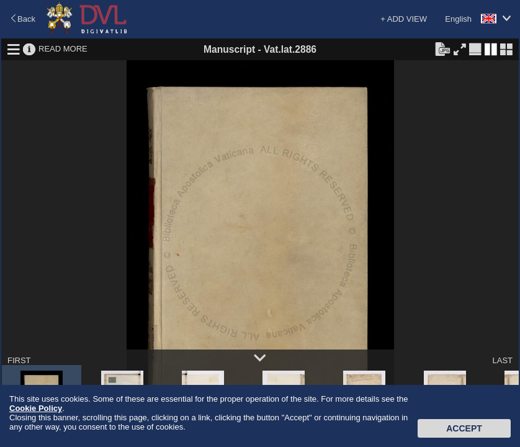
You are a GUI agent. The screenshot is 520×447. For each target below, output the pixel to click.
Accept (464, 428)
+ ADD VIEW (403, 19)
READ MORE (62, 48)
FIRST (19, 360)
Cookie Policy (35, 408)
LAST (502, 360)
